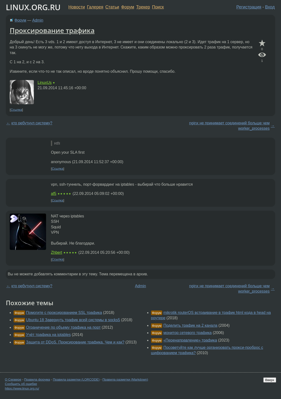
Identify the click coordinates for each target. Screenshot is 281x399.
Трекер (143, 7)
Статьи (112, 7)
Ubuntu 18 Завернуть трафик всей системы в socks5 (73, 320)
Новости (76, 7)
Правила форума (37, 379)
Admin (37, 20)
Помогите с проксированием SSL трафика (64, 313)
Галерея (95, 7)
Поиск (158, 7)
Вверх (269, 380)
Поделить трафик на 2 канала (190, 325)
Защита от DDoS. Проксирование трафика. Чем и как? (75, 342)
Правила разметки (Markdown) (125, 379)
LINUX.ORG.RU (33, 7)
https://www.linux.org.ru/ (22, 388)
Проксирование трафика (52, 30)
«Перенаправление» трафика (190, 340)
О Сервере (13, 379)
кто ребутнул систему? (31, 123)
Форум (127, 7)
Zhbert (56, 252)
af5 (53, 194)
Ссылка (16, 110)
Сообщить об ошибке (21, 384)
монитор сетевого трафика (187, 333)
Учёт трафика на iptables (48, 335)
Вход (270, 7)
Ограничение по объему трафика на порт (63, 327)
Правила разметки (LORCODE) (76, 379)
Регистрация (248, 7)
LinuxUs (45, 82)
